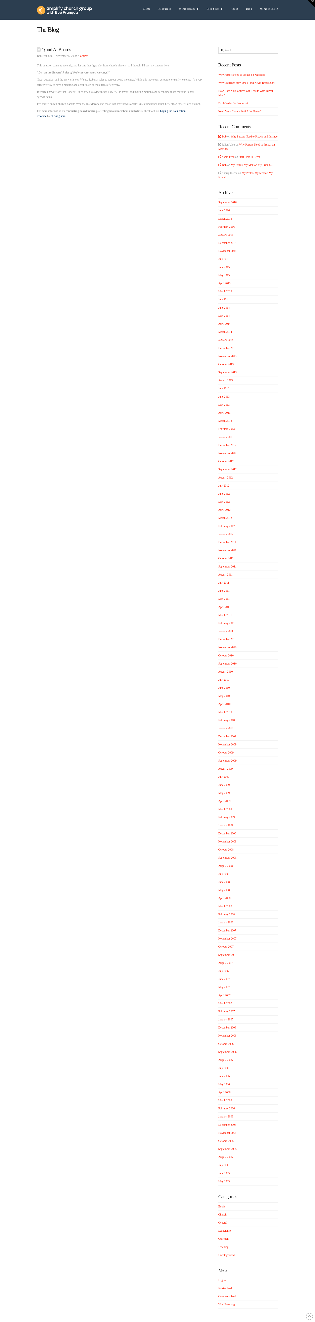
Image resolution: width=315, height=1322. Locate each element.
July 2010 (223, 679)
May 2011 (224, 598)
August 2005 (225, 1157)
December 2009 (227, 736)
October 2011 (225, 558)
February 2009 (226, 817)
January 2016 (225, 234)
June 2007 (224, 979)
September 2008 (227, 857)
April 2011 (224, 607)
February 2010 (226, 720)
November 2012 (227, 453)
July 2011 (223, 582)
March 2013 (225, 420)
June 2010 (224, 687)
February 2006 (226, 1108)
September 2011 (227, 566)
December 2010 (227, 639)
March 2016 (225, 218)
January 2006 (225, 1116)
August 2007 (225, 962)
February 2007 (226, 1011)
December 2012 (227, 445)
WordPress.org (226, 1304)
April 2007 (224, 995)
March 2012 (225, 517)
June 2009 (224, 785)
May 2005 (224, 1181)
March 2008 (225, 906)
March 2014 (225, 331)
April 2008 (224, 898)
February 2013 (226, 428)
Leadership (224, 1230)
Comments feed (227, 1296)
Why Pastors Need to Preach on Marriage (241, 74)
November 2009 (227, 744)
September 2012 (227, 469)
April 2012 (224, 509)
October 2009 (226, 752)
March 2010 (225, 712)
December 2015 (227, 242)
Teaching (223, 1247)
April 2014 (224, 323)
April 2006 (224, 1092)
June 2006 (224, 1076)
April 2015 (224, 283)
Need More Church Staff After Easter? (240, 111)
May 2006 (224, 1084)
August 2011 (225, 574)
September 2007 (227, 954)
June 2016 (224, 210)
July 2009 (223, 776)
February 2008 (226, 914)
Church (84, 55)
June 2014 (224, 307)
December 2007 (227, 930)
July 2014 (223, 299)
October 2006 (226, 1043)
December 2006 (227, 1027)
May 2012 (224, 501)
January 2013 (225, 437)
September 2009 (227, 760)
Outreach (223, 1238)
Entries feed (225, 1288)
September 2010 (227, 663)
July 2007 (223, 971)
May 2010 (224, 696)
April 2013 (224, 412)
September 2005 (227, 1148)
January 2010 (225, 728)
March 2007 (225, 1003)
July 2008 (223, 873)
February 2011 (226, 623)
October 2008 (226, 849)
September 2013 (227, 372)
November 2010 (227, 647)
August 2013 (225, 380)
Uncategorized (226, 1255)
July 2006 (223, 1068)
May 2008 (224, 890)
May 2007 (224, 987)
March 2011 (225, 615)
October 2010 (226, 655)
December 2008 (227, 833)
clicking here (58, 116)
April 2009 (224, 801)
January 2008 (225, 922)
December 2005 (227, 1124)
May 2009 (224, 793)
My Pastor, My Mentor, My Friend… (252, 164)
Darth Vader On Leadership (233, 103)
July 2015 (223, 258)
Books (221, 1206)
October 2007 (226, 946)
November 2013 (227, 356)
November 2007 (227, 938)
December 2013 (227, 348)
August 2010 (225, 671)
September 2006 (227, 1051)
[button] (311, 4)
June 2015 (224, 267)
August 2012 (225, 477)
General (222, 1222)
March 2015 (225, 291)
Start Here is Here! (249, 156)
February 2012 (226, 526)
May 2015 (224, 275)
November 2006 (227, 1035)
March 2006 (225, 1100)
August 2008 (225, 865)
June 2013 (224, 396)
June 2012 (224, 493)
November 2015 (227, 250)
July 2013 (223, 388)
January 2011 (225, 631)
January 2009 (225, 825)
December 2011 (227, 542)
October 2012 (226, 461)
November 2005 (227, 1132)
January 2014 (225, 339)
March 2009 (225, 809)
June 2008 (224, 882)
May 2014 (224, 315)
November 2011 (227, 550)
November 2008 (227, 841)
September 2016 (227, 202)
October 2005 (226, 1140)
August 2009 (225, 768)
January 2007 (225, 1019)
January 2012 (225, 534)
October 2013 (226, 364)
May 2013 (224, 404)
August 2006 (225, 1060)
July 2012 (223, 485)
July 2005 (223, 1165)
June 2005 (224, 1173)
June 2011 (224, 590)
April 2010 (224, 704)
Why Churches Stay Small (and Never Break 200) (246, 82)
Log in (222, 1280)
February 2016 (226, 226)
